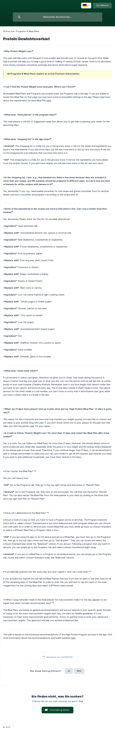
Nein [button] (79, 671)
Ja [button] (69, 671)
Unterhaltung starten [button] (59, 710)
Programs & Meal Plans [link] (27, 31)
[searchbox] (57, 17)
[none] (86, 5)
